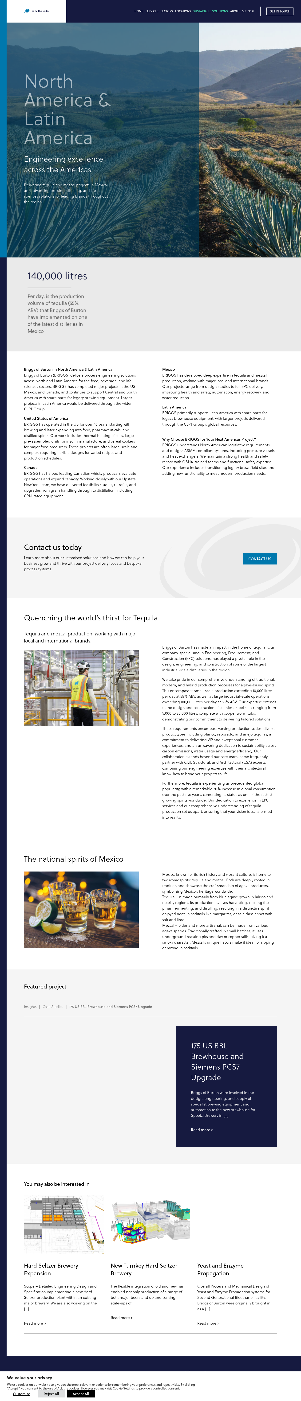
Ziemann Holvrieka (207, 1320)
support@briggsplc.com (156, 1348)
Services (152, 11)
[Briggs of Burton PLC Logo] (45, 11)
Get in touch (279, 11)
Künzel (199, 1329)
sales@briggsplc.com (97, 1362)
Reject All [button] (51, 1393)
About (235, 11)
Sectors (167, 11)
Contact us (259, 490)
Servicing (144, 1329)
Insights (30, 939)
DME (197, 1325)
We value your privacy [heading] (29, 1378)
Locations (183, 11)
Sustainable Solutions (210, 11)
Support (248, 11)
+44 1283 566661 (93, 1358)
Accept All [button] (81, 1393)
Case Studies (53, 939)
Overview (144, 1319)
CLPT (197, 1315)
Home (139, 11)
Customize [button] (21, 1393)
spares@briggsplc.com (155, 1343)
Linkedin (262, 1315)
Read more (200, 1061)
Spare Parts (146, 1333)
